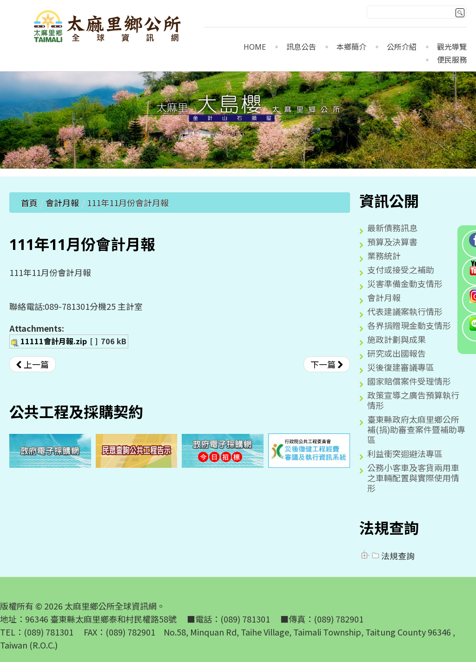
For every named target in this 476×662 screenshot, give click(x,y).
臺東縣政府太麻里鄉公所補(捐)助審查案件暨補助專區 (416, 429)
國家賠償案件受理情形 (409, 381)
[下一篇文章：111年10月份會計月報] (327, 364)
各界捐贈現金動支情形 (409, 325)
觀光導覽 (452, 47)
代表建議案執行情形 (405, 311)
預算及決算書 (392, 242)
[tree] (413, 556)
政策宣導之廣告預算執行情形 (413, 400)
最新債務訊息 (392, 228)
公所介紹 (401, 47)
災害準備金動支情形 (405, 283)
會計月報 (62, 203)
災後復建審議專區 (400, 367)
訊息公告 (301, 47)
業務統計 (384, 255)
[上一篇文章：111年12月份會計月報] (32, 364)
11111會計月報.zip (53, 341)
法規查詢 (392, 556)
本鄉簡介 (351, 47)
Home (255, 47)
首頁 (29, 203)
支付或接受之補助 (400, 269)
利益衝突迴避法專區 (405, 453)
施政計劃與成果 (396, 339)
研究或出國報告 (396, 353)
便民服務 (452, 60)
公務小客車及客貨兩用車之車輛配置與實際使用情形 (413, 477)
